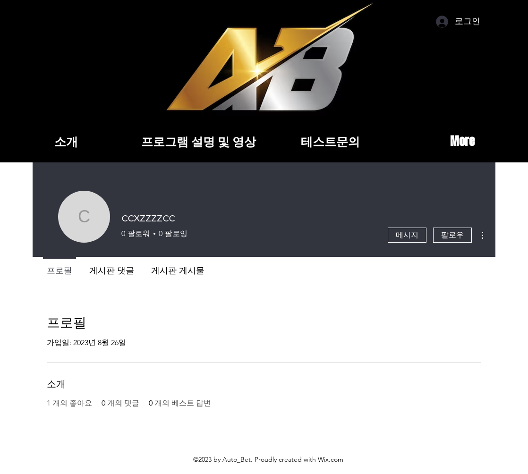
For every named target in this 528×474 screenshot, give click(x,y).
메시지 (407, 234)
